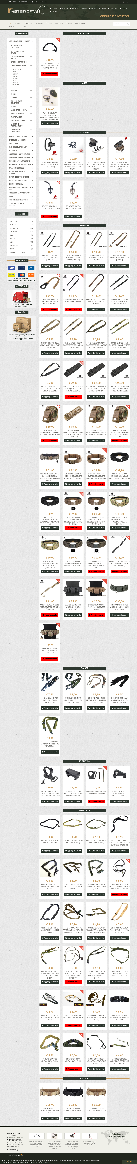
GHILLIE (13, 94)
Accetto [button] (129, 1162)
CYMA (21, 249)
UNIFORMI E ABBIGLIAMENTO (17, 125)
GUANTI (13, 106)
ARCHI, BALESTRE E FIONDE (18, 200)
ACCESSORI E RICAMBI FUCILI (19, 154)
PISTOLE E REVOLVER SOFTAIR (19, 161)
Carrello (53, 11)
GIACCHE (14, 97)
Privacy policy (113, 8)
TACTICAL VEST (16, 117)
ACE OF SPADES (17, 70)
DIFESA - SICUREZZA (16, 184)
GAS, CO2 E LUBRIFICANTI (18, 147)
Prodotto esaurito (50, 74)
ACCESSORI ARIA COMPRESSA (19, 193)
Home (9, 23)
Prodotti (18, 23)
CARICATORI (13, 143)
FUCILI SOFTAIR (14, 150)
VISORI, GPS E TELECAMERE (18, 180)
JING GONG (21, 245)
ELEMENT (15, 74)
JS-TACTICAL (16, 80)
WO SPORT (16, 85)
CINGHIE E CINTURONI (18, 65)
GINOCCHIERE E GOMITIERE (16, 102)
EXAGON (15, 78)
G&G (21, 235)
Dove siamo (13, 26)
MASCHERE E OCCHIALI (19, 110)
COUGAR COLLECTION (21, 252)
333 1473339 (23, 2)
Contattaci (23, 26)
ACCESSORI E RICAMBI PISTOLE (20, 164)
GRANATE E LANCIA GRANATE (19, 157)
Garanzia (102, 8)
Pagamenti (64, 8)
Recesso (83, 8)
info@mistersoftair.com (39, 2)
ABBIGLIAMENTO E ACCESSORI (20, 41)
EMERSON (15, 76)
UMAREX (21, 239)
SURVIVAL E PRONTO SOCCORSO (16, 204)
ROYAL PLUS (16, 83)
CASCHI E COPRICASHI (19, 62)
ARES (14, 72)
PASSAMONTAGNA (17, 113)
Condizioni (93, 8)
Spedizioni (74, 8)
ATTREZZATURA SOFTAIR (18, 136)
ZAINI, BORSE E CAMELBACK (16, 130)
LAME (11, 196)
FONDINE (14, 90)
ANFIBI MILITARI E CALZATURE (17, 47)
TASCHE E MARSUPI (18, 120)
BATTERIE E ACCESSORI (17, 140)
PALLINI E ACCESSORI (16, 168)
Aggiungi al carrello (50, 123)
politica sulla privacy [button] (43, 1162)
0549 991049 (11, 2)
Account (123, 8)
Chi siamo (54, 8)
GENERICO (21, 225)
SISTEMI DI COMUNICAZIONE (19, 177)
